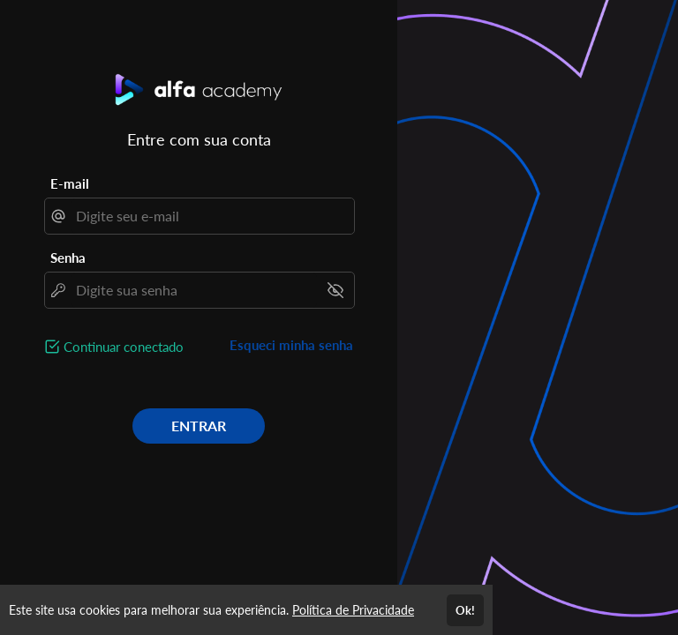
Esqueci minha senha (291, 345)
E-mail (69, 183)
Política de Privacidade (353, 609)
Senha (68, 257)
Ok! (465, 610)
